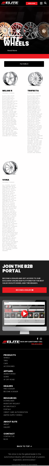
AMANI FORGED (10, 374)
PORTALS (7, 409)
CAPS (6, 363)
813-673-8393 (36, 344)
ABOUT (6, 424)
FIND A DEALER (9, 388)
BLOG (6, 439)
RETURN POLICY (10, 406)
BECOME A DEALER (11, 391)
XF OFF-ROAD (9, 379)
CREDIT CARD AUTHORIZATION (16, 412)
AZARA (6, 376)
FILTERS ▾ (24, 64)
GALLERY (7, 427)
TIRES (6, 360)
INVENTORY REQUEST (12, 403)
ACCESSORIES (9, 366)
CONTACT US (9, 436)
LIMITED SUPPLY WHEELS (13, 415)
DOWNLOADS (9, 401)
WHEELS (7, 358)
